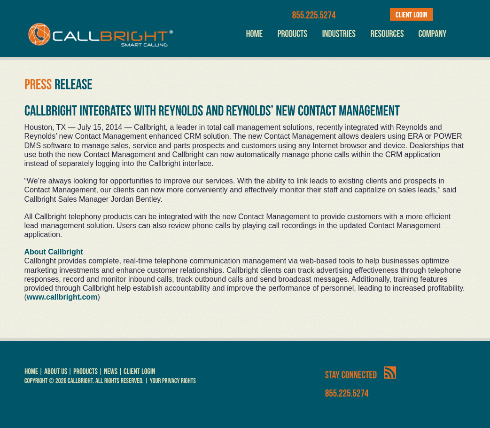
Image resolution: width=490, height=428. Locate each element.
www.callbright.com (62, 297)
